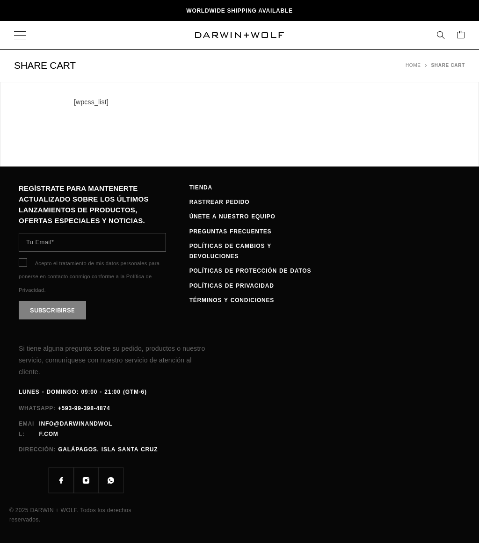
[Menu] (20, 35)
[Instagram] (85, 480)
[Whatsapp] (110, 480)
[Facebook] (61, 480)
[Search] (440, 35)
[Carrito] (461, 35)
